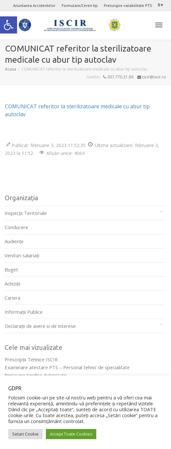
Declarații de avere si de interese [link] (40, 326)
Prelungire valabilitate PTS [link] (128, 5)
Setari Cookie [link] (25, 434)
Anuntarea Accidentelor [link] (34, 5)
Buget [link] (11, 269)
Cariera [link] (12, 297)
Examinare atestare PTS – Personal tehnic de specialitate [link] (67, 367)
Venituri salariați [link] (22, 255)
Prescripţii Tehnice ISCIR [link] (31, 359)
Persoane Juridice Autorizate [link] (35, 375)
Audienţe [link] (14, 241)
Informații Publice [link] (24, 312)
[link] (8, 24)
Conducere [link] (16, 227)
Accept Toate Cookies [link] (71, 434)
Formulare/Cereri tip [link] (80, 5)
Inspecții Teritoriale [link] (26, 213)
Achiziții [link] (12, 283)
